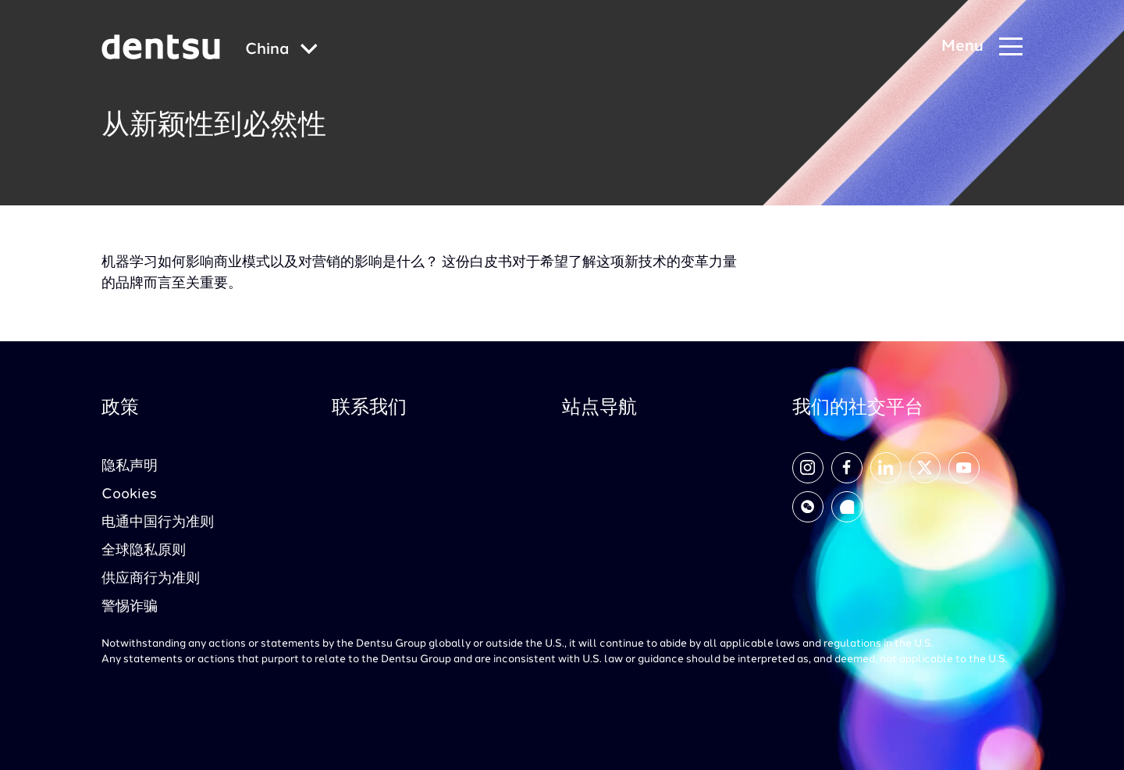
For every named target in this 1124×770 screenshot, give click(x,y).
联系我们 (369, 408)
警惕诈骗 (129, 607)
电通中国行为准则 (157, 522)
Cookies (129, 494)
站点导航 (599, 408)
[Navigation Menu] (982, 47)
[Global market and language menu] (281, 50)
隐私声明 (129, 466)
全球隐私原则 (143, 551)
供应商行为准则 (150, 579)
